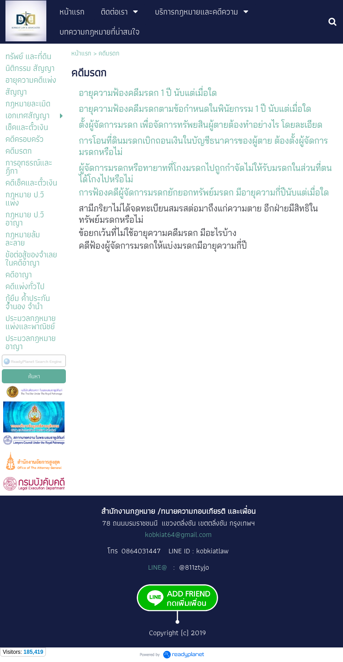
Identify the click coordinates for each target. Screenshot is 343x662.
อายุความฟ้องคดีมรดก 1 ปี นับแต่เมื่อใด (148, 92)
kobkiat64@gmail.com (178, 534)
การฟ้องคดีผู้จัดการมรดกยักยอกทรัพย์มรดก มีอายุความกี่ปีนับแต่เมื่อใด (204, 192)
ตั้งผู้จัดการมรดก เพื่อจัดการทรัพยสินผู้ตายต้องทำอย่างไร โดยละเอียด (201, 124)
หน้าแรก (81, 53)
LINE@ (158, 567)
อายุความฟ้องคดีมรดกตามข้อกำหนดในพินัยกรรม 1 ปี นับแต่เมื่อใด (195, 108)
